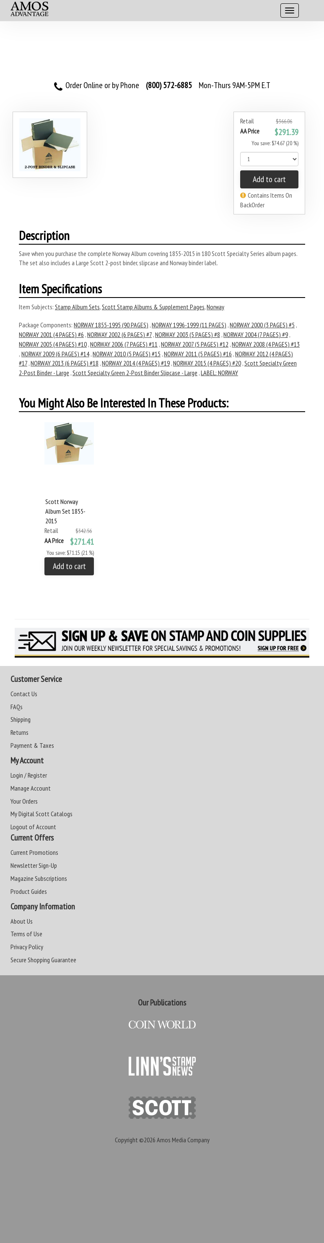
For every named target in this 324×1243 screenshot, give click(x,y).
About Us (21, 921)
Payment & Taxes (32, 745)
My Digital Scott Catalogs (41, 814)
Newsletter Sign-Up (33, 865)
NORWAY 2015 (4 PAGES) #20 (207, 363)
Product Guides (28, 891)
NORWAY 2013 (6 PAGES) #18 (64, 363)
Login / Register (28, 775)
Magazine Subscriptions (38, 878)
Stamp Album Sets (77, 307)
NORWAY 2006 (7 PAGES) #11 (124, 344)
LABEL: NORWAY (219, 372)
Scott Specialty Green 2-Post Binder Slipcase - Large (135, 372)
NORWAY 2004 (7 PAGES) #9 (255, 334)
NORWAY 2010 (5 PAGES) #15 (127, 354)
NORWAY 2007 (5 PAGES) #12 (194, 344)
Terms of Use (26, 934)
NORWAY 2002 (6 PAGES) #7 (119, 334)
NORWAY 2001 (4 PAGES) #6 (51, 334)
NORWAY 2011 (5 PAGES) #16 (198, 354)
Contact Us (23, 693)
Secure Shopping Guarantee (43, 960)
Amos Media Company (183, 1140)
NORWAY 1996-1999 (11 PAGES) (189, 325)
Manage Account (30, 788)
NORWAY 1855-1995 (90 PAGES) (111, 325)
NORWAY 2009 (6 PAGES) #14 (55, 354)
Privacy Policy (26, 947)
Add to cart (269, 179)
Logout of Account (33, 827)
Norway (215, 307)
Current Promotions (34, 852)
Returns (19, 732)
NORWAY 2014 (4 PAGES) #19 (136, 363)
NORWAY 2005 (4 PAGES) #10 (53, 344)
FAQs (16, 706)
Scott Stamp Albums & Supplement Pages (153, 307)
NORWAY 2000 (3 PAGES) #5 (262, 325)
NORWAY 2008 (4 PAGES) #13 (266, 344)
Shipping (20, 719)
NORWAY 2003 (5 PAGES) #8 (187, 334)
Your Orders (24, 801)
